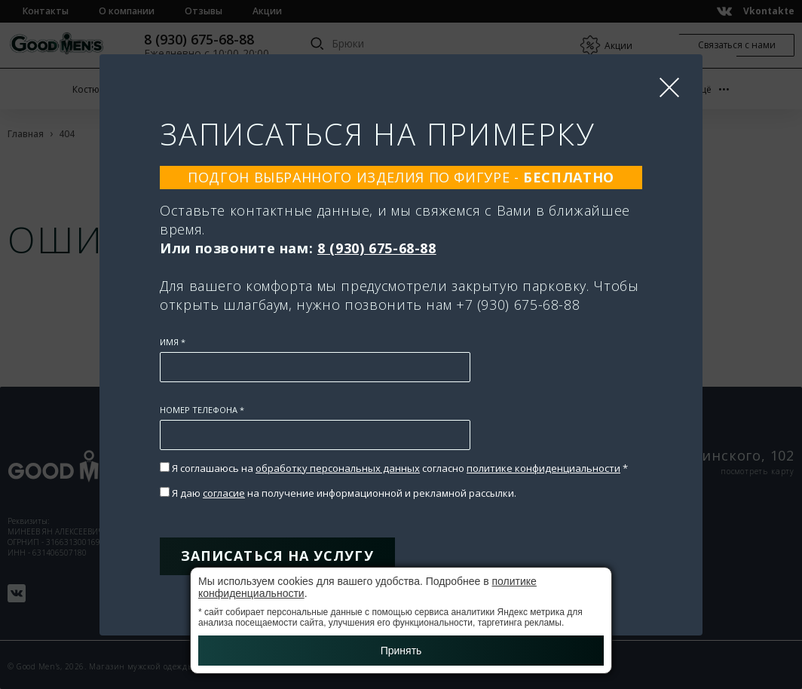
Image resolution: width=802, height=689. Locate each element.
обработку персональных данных (338, 468)
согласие (224, 493)
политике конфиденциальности (543, 468)
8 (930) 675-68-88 (376, 248)
